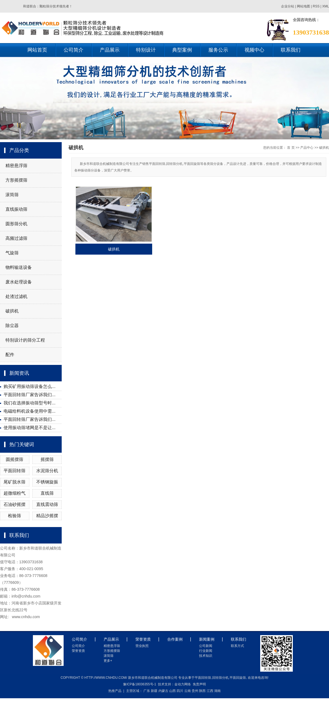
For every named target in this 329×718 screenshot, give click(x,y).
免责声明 (199, 684)
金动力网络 (182, 684)
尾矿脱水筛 (14, 482)
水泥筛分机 (47, 470)
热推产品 (114, 691)
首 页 (290, 148)
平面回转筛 (14, 470)
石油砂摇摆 (14, 504)
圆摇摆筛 (14, 459)
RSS (316, 6)
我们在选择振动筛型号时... (29, 403)
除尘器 (12, 325)
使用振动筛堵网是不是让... (29, 427)
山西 (172, 691)
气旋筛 (12, 252)
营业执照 (142, 646)
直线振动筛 (16, 209)
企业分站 (287, 6)
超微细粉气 (14, 493)
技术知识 (205, 656)
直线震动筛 (47, 504)
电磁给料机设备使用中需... (29, 411)
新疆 (154, 691)
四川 (180, 691)
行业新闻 (205, 651)
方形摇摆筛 (16, 180)
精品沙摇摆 (47, 515)
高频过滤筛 (16, 238)
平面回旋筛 (237, 678)
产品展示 (110, 50)
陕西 (202, 691)
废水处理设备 (18, 282)
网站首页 (37, 50)
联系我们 (290, 50)
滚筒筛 (12, 194)
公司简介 (73, 50)
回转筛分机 (220, 678)
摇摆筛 (47, 459)
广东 (146, 691)
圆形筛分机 (16, 223)
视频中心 (254, 50)
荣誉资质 (78, 651)
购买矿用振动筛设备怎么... (29, 386)
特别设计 (146, 50)
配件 (9, 354)
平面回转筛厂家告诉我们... (29, 394)
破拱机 (12, 311)
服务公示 (218, 50)
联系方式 (237, 646)
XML (325, 6)
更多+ (108, 661)
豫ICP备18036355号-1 (139, 684)
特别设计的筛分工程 (25, 340)
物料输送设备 (18, 267)
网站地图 (304, 6)
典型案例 (182, 50)
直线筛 (47, 493)
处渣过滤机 (16, 296)
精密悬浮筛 (16, 165)
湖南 (217, 691)
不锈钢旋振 (47, 482)
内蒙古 (163, 691)
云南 (187, 691)
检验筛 (14, 515)
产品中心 (306, 148)
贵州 (195, 691)
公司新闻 (205, 646)
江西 (210, 691)
